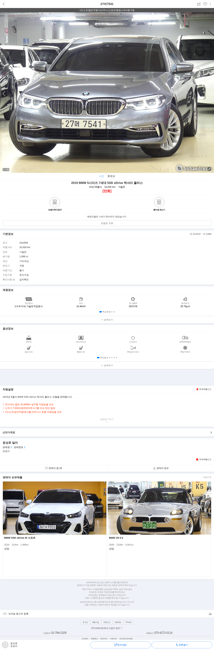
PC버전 (128, 622)
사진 (101, 176)
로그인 (85, 622)
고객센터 (84, 639)
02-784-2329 (58, 632)
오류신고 (106, 622)
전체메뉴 (118, 622)
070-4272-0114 (163, 632)
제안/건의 (103, 639)
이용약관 (113, 639)
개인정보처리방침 (126, 639)
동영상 (111, 176)
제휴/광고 (94, 639)
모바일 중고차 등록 (18, 613)
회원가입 (95, 622)
